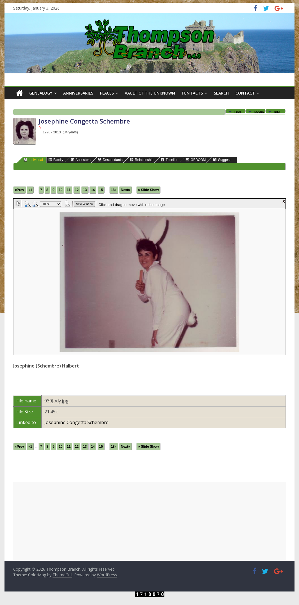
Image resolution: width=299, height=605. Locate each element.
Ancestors (80, 160)
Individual (33, 160)
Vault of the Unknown (150, 93)
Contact (245, 93)
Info (277, 111)
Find (237, 111)
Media (259, 111)
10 (60, 190)
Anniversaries (78, 93)
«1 (30, 190)
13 (85, 190)
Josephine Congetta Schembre (76, 422)
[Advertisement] (149, 521)
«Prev (19, 190)
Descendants (110, 160)
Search (221, 93)
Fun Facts (192, 93)
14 (93, 190)
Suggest (221, 160)
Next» (125, 190)
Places (107, 93)
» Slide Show (148, 190)
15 (101, 190)
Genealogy (40, 93)
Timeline (169, 160)
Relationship (141, 160)
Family (55, 160)
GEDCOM (195, 160)
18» (114, 190)
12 (77, 190)
